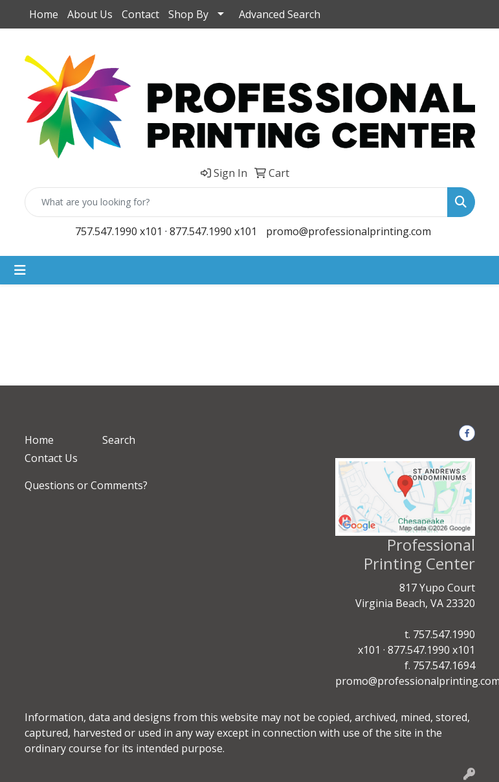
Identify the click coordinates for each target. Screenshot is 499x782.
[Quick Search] (236, 202)
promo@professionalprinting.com (348, 231)
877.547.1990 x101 (213, 231)
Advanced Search (279, 14)
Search (118, 440)
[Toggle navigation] (20, 270)
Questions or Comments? (86, 485)
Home (43, 14)
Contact (140, 14)
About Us (90, 14)
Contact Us (51, 458)
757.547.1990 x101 (118, 231)
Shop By (188, 14)
